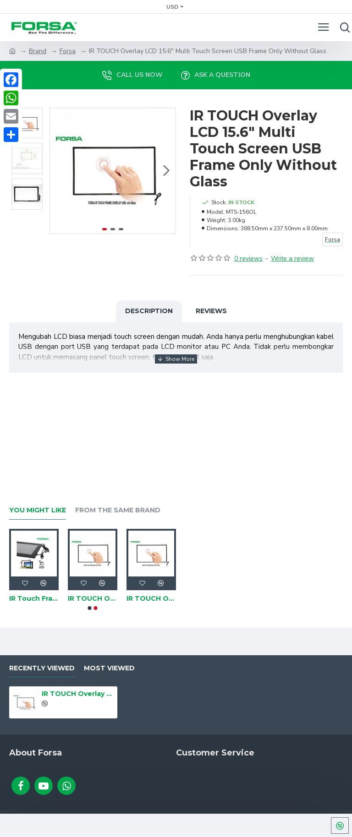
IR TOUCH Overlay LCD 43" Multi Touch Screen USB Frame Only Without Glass (151, 598)
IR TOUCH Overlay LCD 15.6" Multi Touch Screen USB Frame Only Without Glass (78, 694)
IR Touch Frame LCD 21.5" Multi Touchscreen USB (34, 598)
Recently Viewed (42, 668)
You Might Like (37, 510)
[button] (166, 171)
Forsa (68, 51)
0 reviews (248, 258)
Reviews (211, 311)
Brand (37, 51)
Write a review (292, 258)
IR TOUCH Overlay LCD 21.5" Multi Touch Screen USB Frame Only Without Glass (92, 598)
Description (149, 311)
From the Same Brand (117, 510)
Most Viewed (109, 668)
